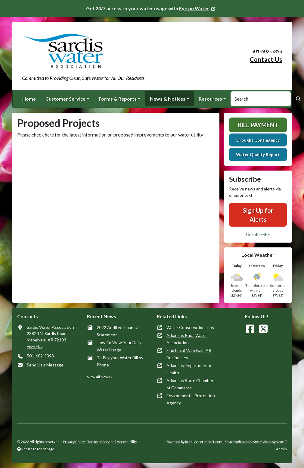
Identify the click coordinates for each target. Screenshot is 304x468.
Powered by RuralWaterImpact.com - (226, 441)
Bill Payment (258, 124)
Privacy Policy (74, 441)
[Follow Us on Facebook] (250, 329)
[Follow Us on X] (263, 329)
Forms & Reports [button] (118, 99)
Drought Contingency (258, 140)
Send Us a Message (45, 364)
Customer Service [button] (65, 99)
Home (29, 99)
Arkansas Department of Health (189, 369)
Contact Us (266, 59)
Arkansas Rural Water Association (186, 339)
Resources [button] (210, 99)
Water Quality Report (258, 154)
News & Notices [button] (167, 99)
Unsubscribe (258, 234)
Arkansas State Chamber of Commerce (189, 384)
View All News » (99, 377)
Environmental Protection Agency (190, 399)
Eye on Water (194, 8)
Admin (281, 449)
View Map (34, 346)
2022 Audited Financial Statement (118, 331)
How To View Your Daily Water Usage (119, 346)
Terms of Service (100, 441)
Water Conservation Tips (190, 327)
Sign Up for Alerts (258, 215)
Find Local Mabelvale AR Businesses (188, 354)
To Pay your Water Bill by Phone (120, 361)
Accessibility (127, 441)
